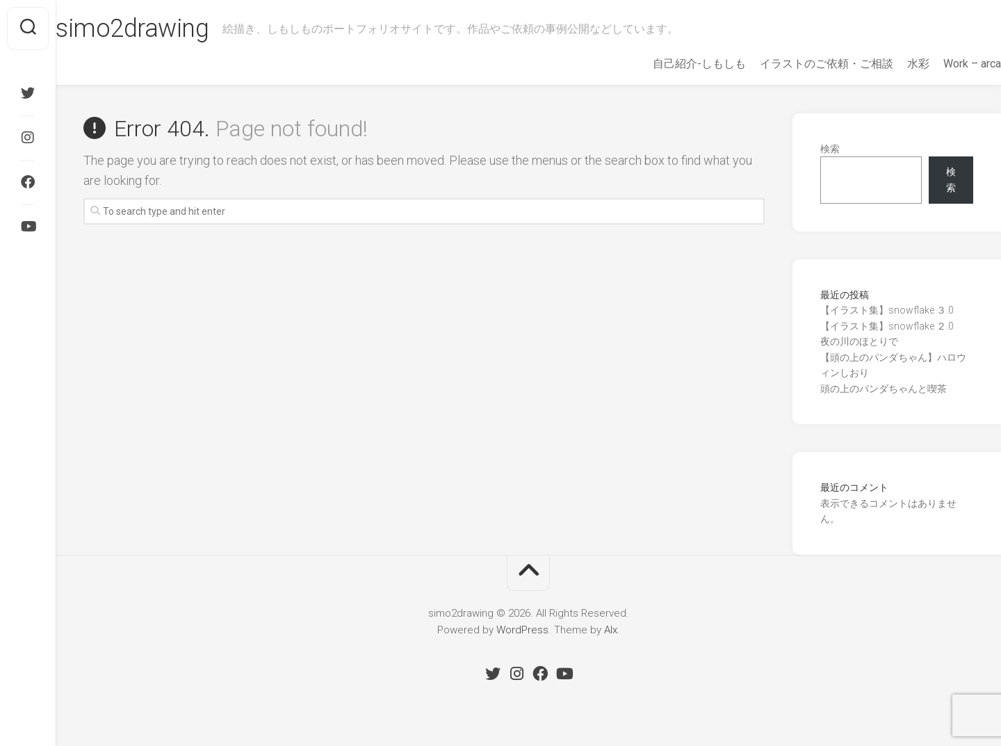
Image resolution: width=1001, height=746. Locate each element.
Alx (610, 630)
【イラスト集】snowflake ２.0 (887, 326)
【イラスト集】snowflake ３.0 (887, 310)
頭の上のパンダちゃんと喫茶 (883, 388)
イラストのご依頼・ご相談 (798, 63)
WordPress (522, 630)
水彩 (890, 63)
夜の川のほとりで (859, 341)
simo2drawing (159, 28)
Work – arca (944, 63)
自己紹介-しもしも (671, 63)
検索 (830, 148)
